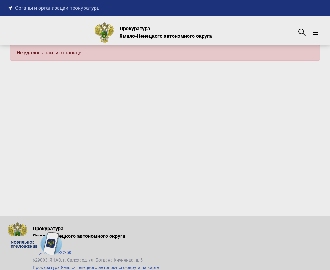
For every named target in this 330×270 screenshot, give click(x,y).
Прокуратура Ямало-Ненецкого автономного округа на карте (96, 267)
